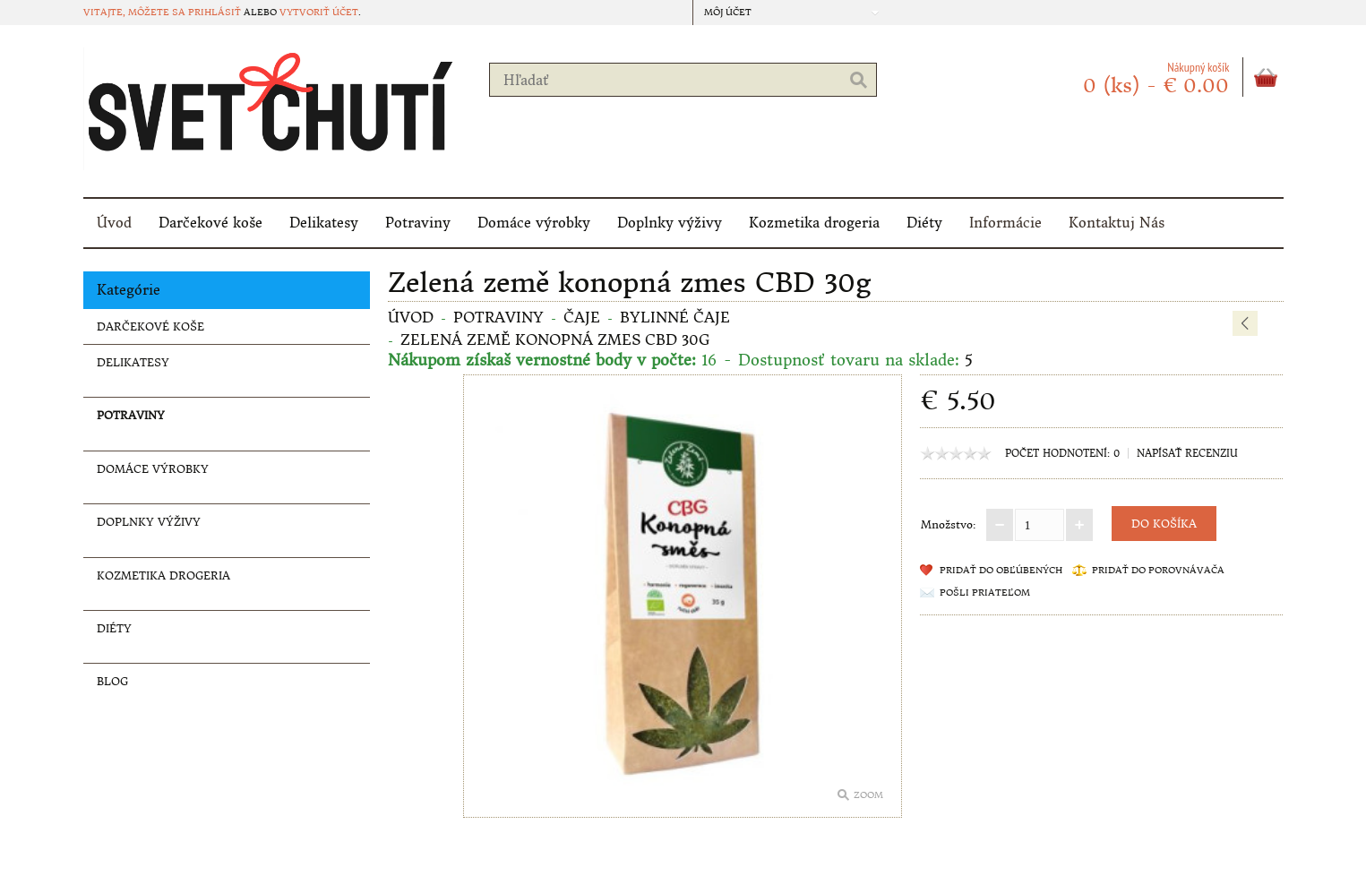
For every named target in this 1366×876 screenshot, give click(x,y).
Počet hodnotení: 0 (1062, 453)
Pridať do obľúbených (1001, 570)
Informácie (1005, 222)
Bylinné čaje (675, 317)
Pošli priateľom (985, 592)
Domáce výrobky (533, 222)
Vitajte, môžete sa (135, 12)
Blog (112, 681)
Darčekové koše (210, 222)
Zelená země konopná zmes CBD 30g (554, 339)
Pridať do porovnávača (1158, 570)
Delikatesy (323, 222)
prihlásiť (214, 12)
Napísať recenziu (1187, 453)
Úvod (114, 222)
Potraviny (418, 222)
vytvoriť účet (318, 12)
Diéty (924, 222)
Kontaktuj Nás (1116, 222)
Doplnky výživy (669, 222)
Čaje (581, 317)
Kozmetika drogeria (814, 222)
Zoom (868, 795)
